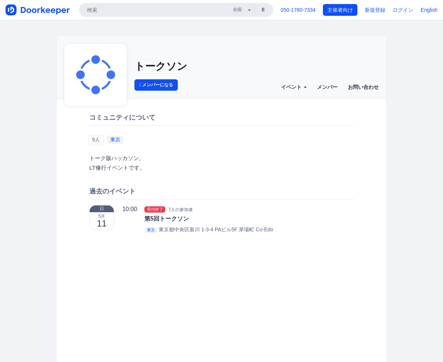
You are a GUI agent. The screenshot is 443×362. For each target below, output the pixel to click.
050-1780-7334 (298, 10)
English (429, 10)
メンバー (327, 87)
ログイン (403, 10)
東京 (115, 139)
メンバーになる (156, 84)
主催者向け (340, 10)
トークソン (160, 66)
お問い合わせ (363, 87)
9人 (96, 139)
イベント (294, 87)
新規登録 (375, 10)
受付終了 (155, 209)
